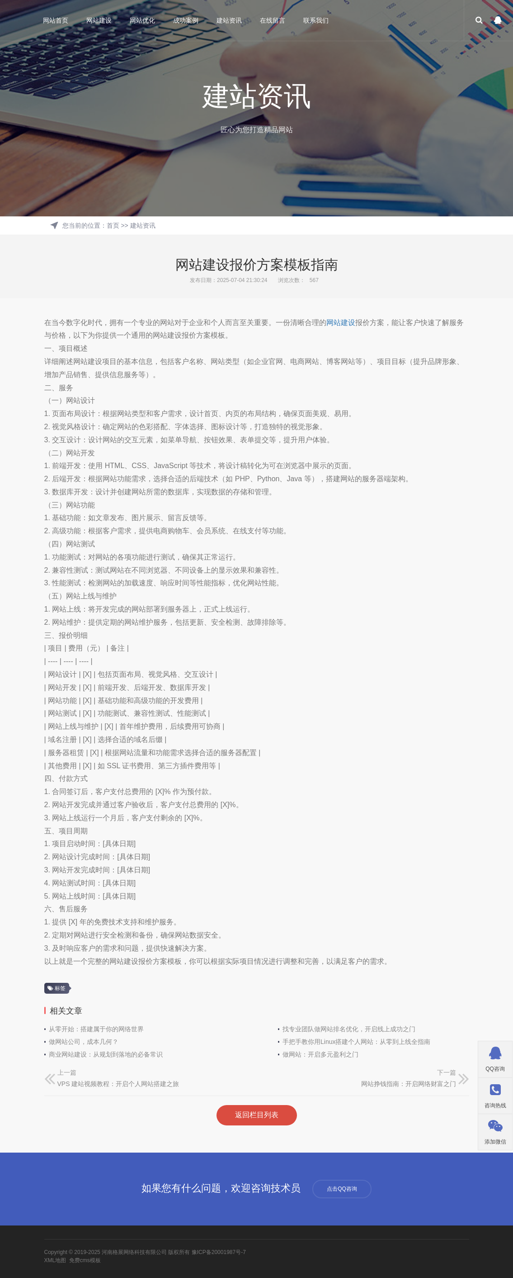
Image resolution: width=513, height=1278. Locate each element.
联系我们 (316, 20)
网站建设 (99, 20)
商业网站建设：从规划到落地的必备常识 (106, 1054)
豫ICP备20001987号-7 (219, 1252)
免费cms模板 (85, 1260)
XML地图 (55, 1260)
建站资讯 (229, 20)
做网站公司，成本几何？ (83, 1041)
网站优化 (142, 20)
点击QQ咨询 (342, 1189)
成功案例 (185, 20)
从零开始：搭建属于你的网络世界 (96, 1029)
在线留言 (272, 20)
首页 (113, 225)
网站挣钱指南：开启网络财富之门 (408, 1083)
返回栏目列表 (256, 1115)
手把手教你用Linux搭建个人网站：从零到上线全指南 (356, 1041)
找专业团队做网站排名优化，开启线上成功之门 (348, 1029)
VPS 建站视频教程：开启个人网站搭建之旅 (118, 1083)
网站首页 (55, 20)
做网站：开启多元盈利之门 (320, 1054)
